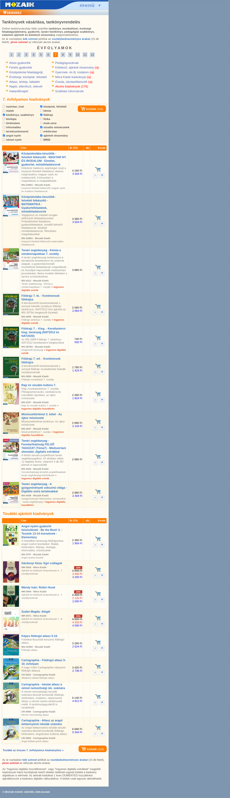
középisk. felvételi (53, 106)
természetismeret (15, 131)
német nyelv (12, 139)
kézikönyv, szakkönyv (18, 114)
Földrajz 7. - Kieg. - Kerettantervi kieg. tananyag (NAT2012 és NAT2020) (43, 332)
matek (8, 110)
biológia (9, 119)
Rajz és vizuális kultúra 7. (38, 385)
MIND (45, 139)
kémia (45, 110)
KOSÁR (88, 109)
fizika (45, 119)
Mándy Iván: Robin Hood (38, 587)
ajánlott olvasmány (54, 135)
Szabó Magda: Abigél (35, 611)
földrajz (46, 114)
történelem (11, 123)
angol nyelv (12, 135)
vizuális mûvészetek (54, 127)
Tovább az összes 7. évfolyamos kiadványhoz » (33, 750)
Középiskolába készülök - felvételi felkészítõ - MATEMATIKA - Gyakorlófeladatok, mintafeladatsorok (38, 204)
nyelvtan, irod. (13, 106)
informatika (12, 127)
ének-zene (48, 123)
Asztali (46, 792)
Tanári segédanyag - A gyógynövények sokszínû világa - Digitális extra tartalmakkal (44, 487)
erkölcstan (48, 131)
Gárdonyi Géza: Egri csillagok (41, 563)
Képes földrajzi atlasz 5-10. (39, 636)
